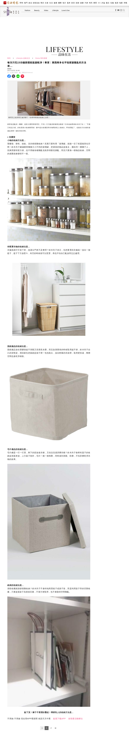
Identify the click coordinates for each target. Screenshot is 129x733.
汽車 (86, 3)
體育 (95, 3)
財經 (77, 3)
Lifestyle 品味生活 (23, 58)
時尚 (90, 3)
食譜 (116, 3)
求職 (125, 3)
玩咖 (112, 3)
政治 (30, 3)
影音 (73, 3)
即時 (21, 3)
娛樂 (82, 3)
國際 (60, 3)
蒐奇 (68, 3)
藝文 (107, 3)
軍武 (42, 3)
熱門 (26, 3)
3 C (99, 3)
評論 (103, 3)
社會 (46, 3)
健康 (55, 3)
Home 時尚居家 (41, 58)
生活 (51, 3)
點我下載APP (59, 719)
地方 (64, 3)
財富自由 (36, 3)
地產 (121, 3)
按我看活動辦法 (75, 719)
